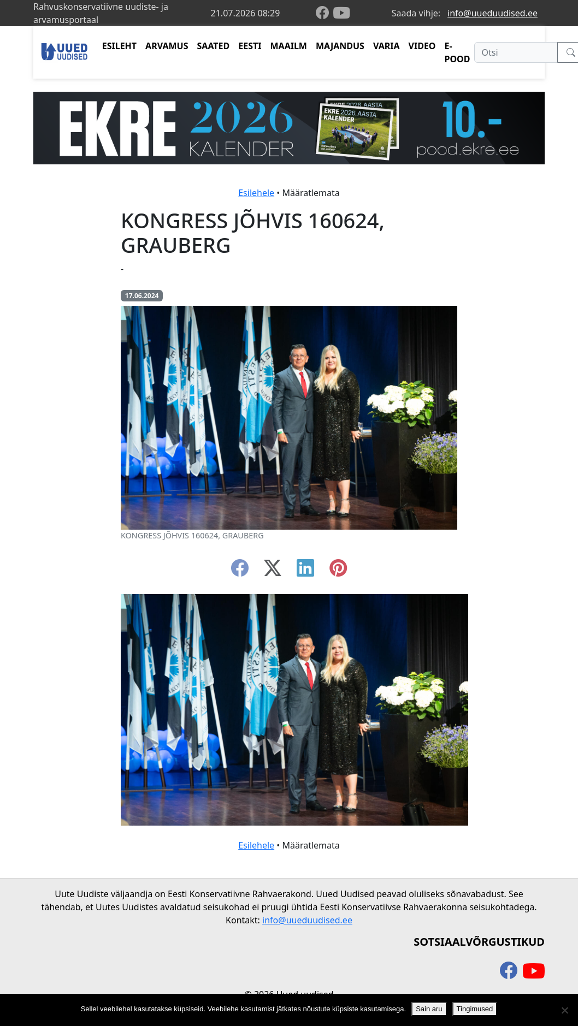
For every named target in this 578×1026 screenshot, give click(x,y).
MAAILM (288, 46)
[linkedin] (305, 571)
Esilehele (256, 193)
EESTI (249, 46)
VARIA (386, 46)
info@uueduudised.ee (492, 13)
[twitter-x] (272, 571)
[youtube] (341, 13)
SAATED (213, 46)
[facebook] (324, 13)
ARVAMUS (166, 46)
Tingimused (475, 1009)
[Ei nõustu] (564, 1010)
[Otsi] (516, 52)
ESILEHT (119, 46)
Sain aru (429, 1009)
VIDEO (422, 46)
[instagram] (338, 571)
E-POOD (457, 52)
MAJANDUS (340, 46)
